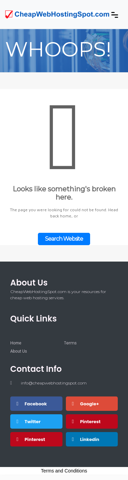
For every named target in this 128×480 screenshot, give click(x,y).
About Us (28, 282)
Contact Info (36, 369)
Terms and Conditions (64, 470)
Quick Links (33, 318)
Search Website (64, 239)
